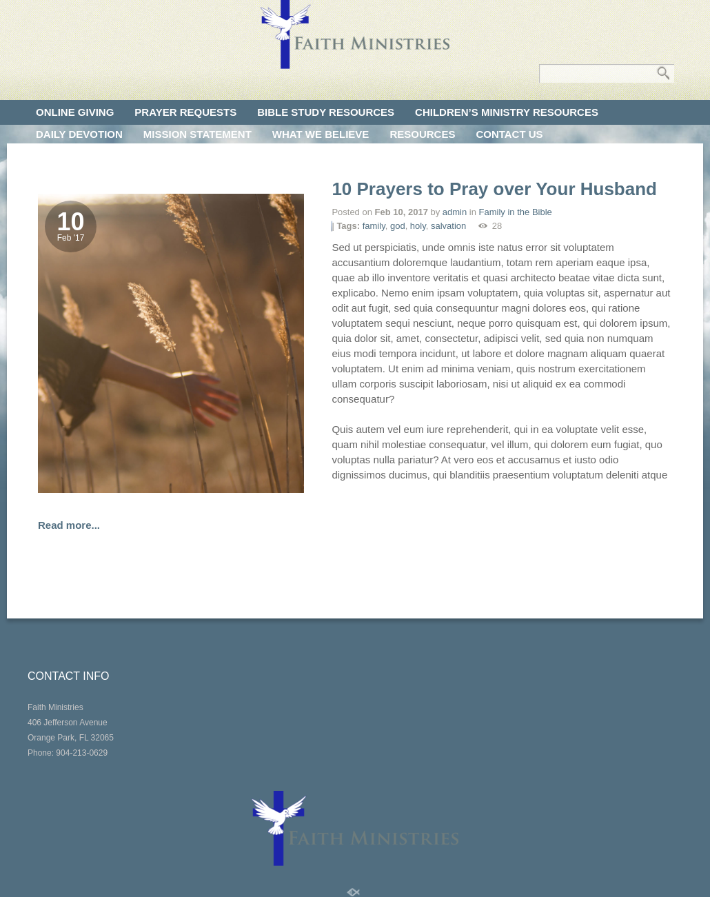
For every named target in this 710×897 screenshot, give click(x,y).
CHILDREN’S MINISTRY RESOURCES (506, 112)
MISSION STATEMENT (197, 134)
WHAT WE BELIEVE (320, 134)
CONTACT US (509, 134)
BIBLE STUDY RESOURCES (325, 112)
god (397, 226)
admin (455, 212)
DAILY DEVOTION (79, 134)
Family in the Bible (515, 212)
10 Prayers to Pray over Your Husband (494, 189)
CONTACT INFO (69, 676)
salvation (448, 226)
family (374, 226)
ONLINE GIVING (75, 112)
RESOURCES (422, 134)
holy (418, 226)
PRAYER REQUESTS (185, 112)
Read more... (69, 525)
